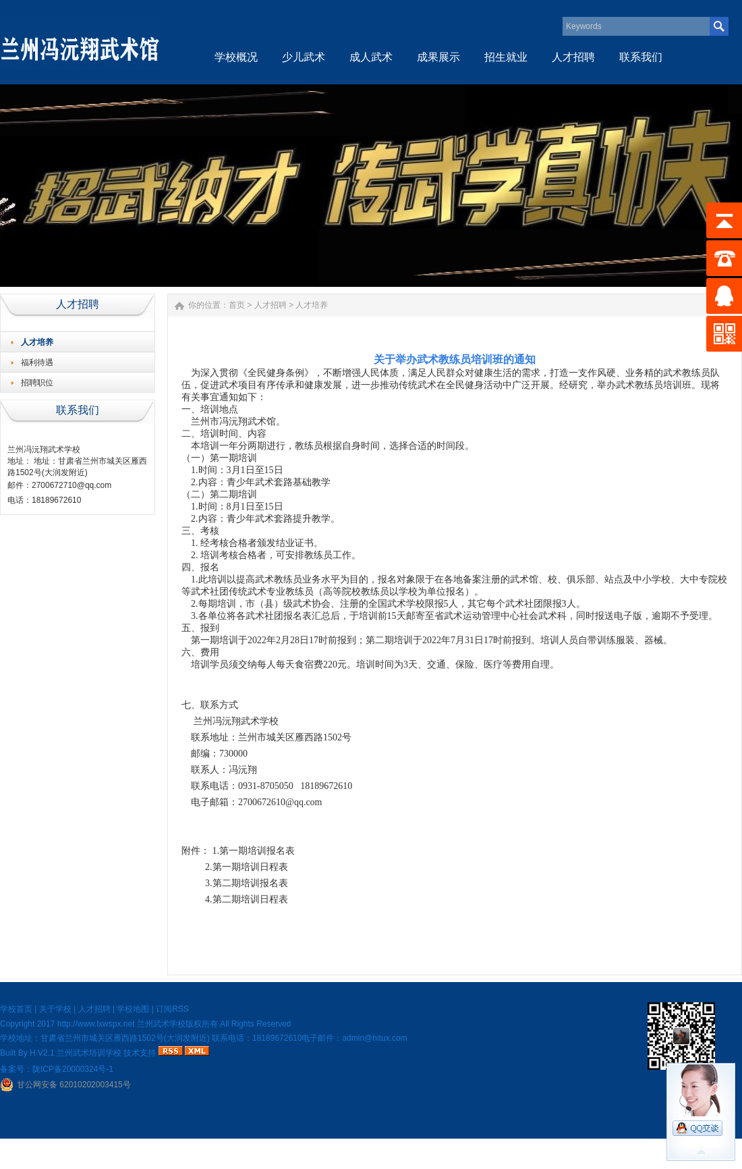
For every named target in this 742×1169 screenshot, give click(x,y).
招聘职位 (37, 382)
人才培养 (37, 342)
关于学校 (55, 1009)
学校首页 (16, 1009)
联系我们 (640, 57)
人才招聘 (573, 57)
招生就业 (505, 57)
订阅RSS (172, 1009)
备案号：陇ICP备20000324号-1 (56, 1069)
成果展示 (438, 57)
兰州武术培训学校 (89, 1053)
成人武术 (371, 57)
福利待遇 (37, 362)
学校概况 (236, 57)
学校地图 (133, 1009)
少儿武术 (303, 57)
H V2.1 (42, 1053)
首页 (237, 305)
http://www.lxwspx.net (96, 1024)
